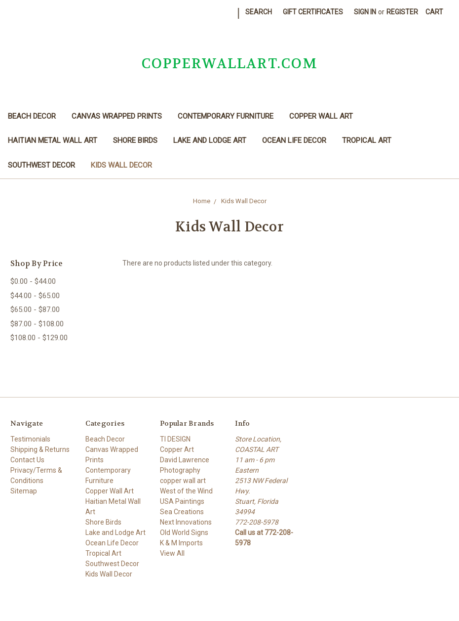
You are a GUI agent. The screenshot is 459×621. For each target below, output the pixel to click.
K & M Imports (181, 543)
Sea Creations (182, 512)
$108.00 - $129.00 (39, 337)
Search (258, 12)
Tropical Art (366, 140)
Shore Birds (135, 140)
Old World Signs (184, 532)
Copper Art (177, 449)
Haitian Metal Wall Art (52, 140)
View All (172, 553)
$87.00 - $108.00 (37, 323)
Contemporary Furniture (225, 116)
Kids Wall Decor (121, 165)
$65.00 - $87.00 (35, 309)
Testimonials (30, 439)
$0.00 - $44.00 (33, 281)
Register (402, 12)
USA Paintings (182, 501)
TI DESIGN (175, 439)
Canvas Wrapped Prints (117, 116)
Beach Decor (32, 116)
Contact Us (27, 460)
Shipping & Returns (40, 449)
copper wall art (183, 481)
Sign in (365, 12)
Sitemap (23, 491)
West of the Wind (186, 491)
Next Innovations (186, 522)
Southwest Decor (41, 165)
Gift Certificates (313, 12)
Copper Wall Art (321, 116)
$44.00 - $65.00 (35, 295)
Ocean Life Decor (294, 140)
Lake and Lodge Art (209, 140)
